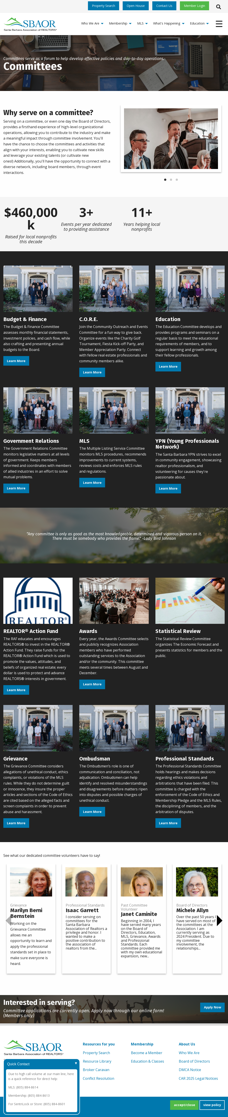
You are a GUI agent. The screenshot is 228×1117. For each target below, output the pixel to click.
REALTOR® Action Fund (30, 631)
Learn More (16, 361)
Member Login (194, 6)
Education (167, 319)
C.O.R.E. (88, 319)
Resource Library (97, 1061)
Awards (88, 631)
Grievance (15, 759)
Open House (136, 6)
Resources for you (99, 1044)
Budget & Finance (25, 319)
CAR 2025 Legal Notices (198, 1078)
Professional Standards (184, 759)
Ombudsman (94, 759)
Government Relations (31, 441)
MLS (84, 441)
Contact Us (164, 6)
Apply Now (212, 1007)
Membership (142, 1044)
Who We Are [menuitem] (90, 23)
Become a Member (146, 1052)
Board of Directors (194, 1061)
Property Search (103, 6)
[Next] (219, 920)
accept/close (184, 1105)
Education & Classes (147, 1061)
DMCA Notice (190, 1069)
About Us (187, 1044)
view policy (212, 1105)
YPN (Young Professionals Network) (187, 444)
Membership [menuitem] (118, 23)
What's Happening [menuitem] (166, 23)
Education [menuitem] (197, 23)
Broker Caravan (96, 1069)
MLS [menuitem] (140, 23)
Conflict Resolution (98, 1078)
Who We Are (189, 1052)
